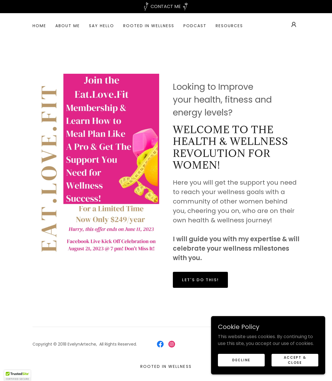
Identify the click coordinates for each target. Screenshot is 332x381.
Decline (241, 359)
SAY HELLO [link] (101, 26)
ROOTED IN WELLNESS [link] (148, 26)
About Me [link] (67, 26)
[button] (293, 24)
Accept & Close (295, 360)
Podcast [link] (195, 26)
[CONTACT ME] (166, 6)
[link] (160, 344)
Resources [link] (229, 26)
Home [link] (39, 26)
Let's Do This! (200, 280)
